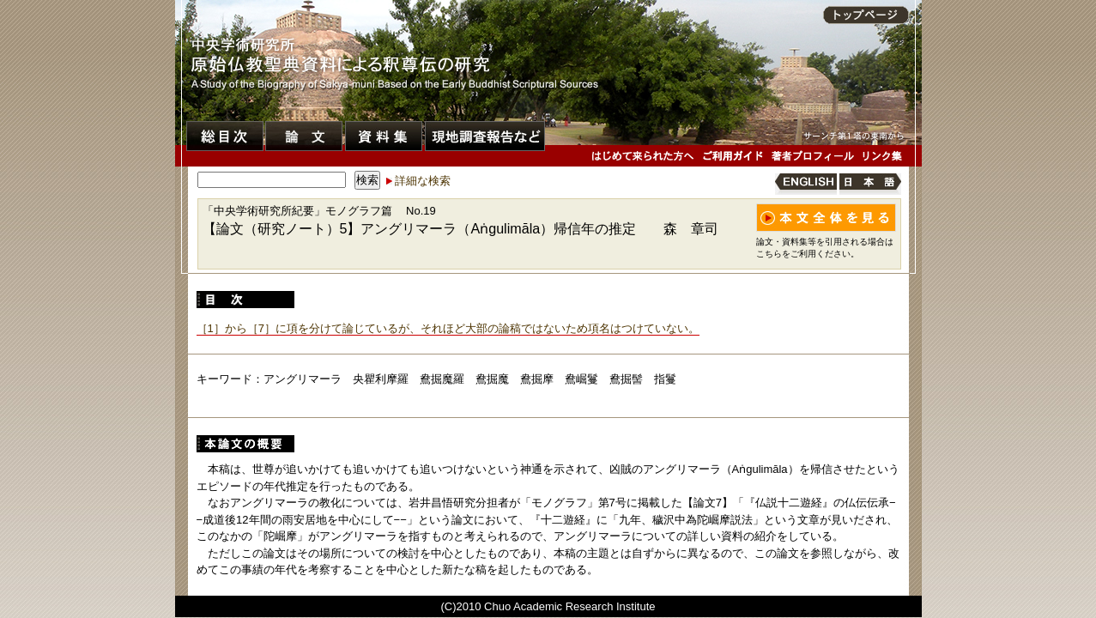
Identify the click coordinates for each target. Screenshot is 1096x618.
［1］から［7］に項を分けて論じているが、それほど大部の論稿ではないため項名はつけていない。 (448, 328)
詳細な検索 (423, 180)
